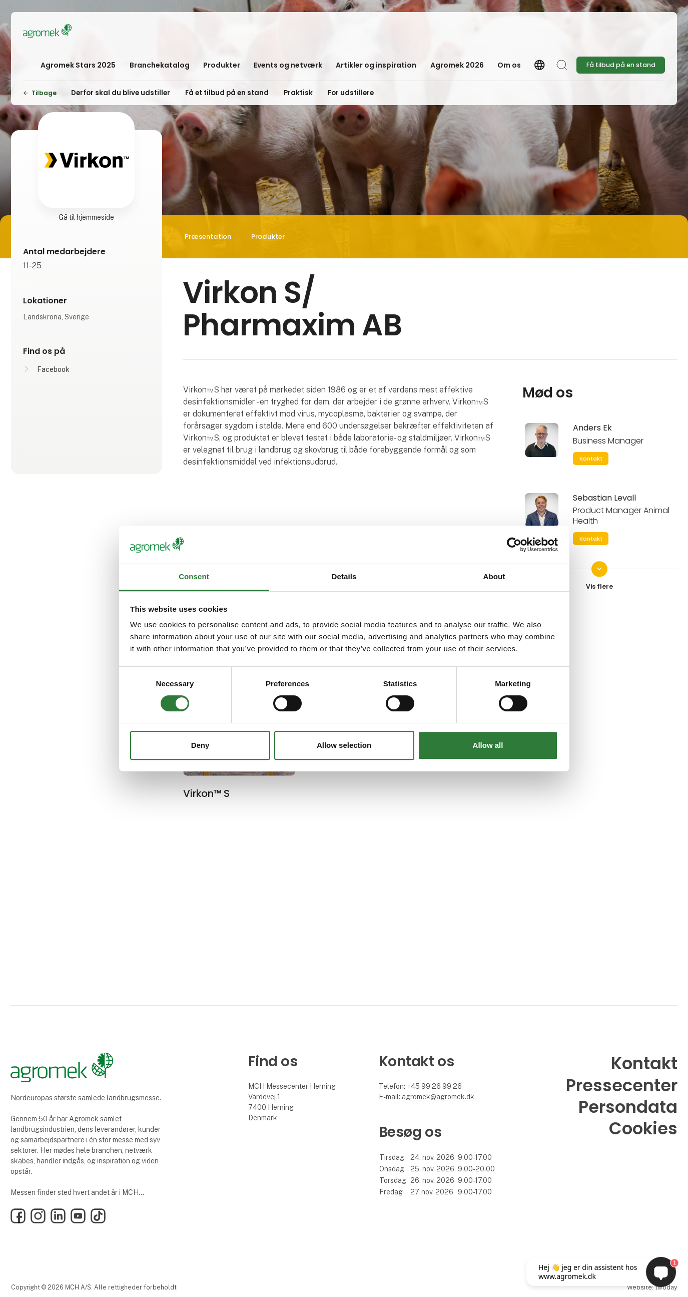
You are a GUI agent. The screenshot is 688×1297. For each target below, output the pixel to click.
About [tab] (494, 577)
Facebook (53, 369)
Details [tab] (344, 577)
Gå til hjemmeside (86, 217)
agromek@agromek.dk (438, 1097)
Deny (200, 745)
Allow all (488, 745)
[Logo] (63, 31)
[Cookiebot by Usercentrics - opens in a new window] (514, 544)
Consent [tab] (194, 577)
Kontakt (590, 459)
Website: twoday (652, 1287)
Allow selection (344, 745)
